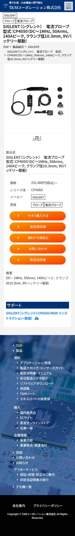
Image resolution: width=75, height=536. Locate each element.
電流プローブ (25, 21)
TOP (19, 345)
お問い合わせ (25, 457)
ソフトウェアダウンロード (37, 383)
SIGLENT (10, 15)
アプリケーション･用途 (35, 362)
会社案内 (18, 505)
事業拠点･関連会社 (33, 445)
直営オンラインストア (34, 422)
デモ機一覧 (24, 486)
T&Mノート (27, 393)
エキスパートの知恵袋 (35, 398)
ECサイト (26, 417)
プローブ (9, 21)
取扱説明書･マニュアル (36, 373)
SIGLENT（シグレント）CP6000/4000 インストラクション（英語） (36, 316)
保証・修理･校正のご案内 (37, 474)
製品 (19, 350)
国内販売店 (28, 412)
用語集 (25, 388)
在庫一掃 (26, 428)
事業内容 (26, 440)
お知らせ (22, 462)
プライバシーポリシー (48, 505)
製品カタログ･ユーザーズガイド (41, 367)
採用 (19, 452)
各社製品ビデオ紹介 (34, 378)
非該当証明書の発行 (34, 479)
